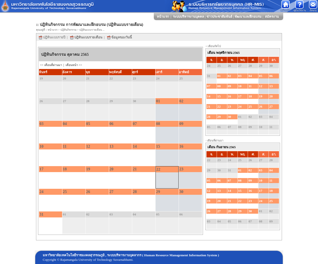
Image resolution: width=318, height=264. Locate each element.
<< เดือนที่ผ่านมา (51, 65)
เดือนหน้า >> (74, 65)
